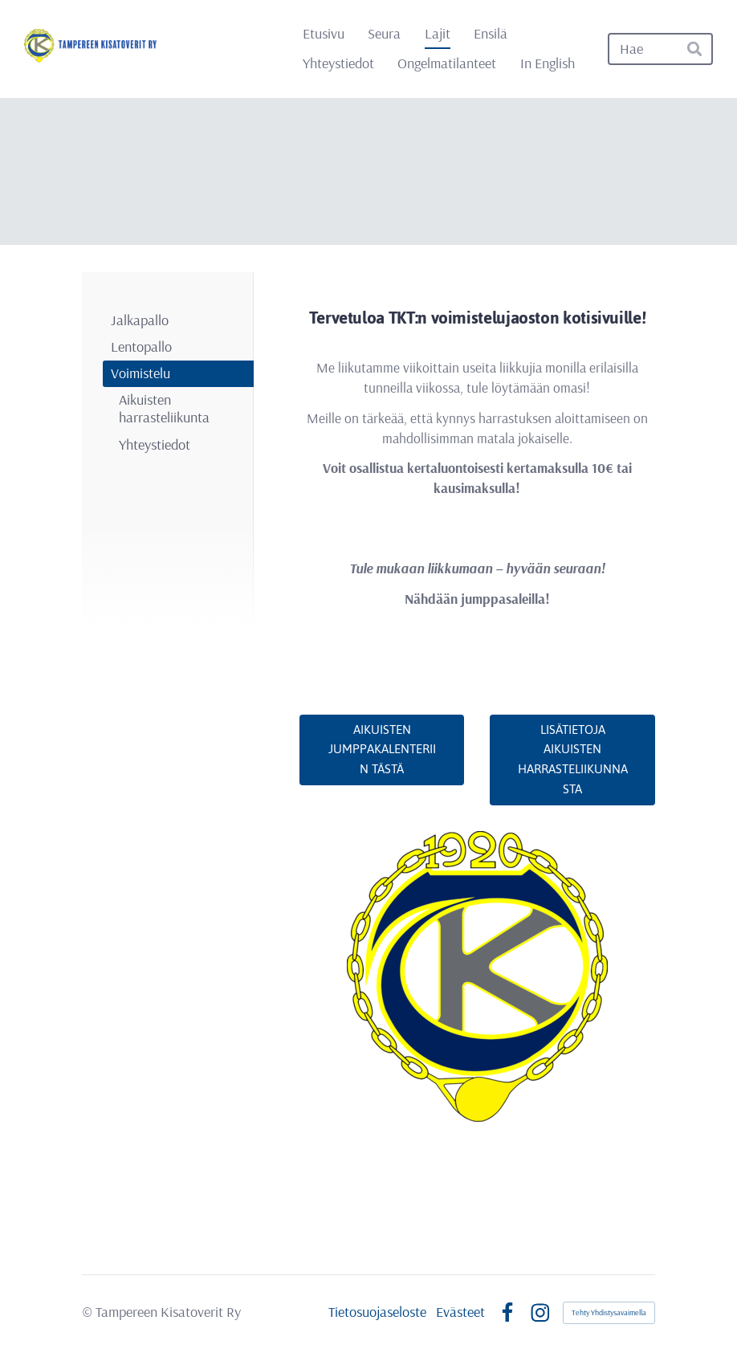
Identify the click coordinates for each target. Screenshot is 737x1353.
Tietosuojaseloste (377, 1312)
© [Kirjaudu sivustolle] (89, 1311)
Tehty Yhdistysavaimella (609, 1312)
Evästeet (460, 1312)
